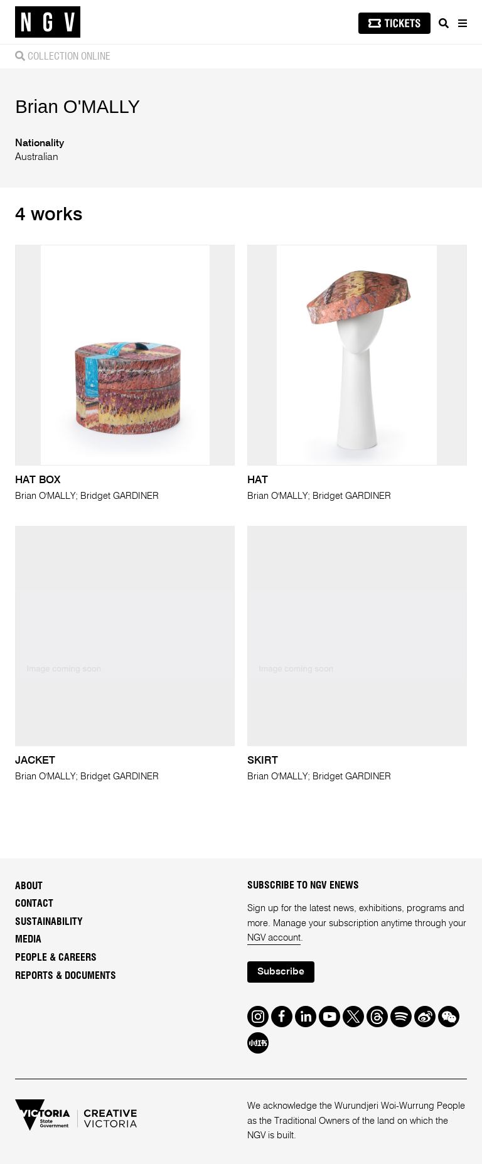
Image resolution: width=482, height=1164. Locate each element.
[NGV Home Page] (47, 22)
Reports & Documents (65, 976)
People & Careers (56, 958)
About (29, 886)
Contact (34, 904)
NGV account (274, 938)
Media (28, 939)
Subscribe (280, 972)
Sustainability (49, 922)
